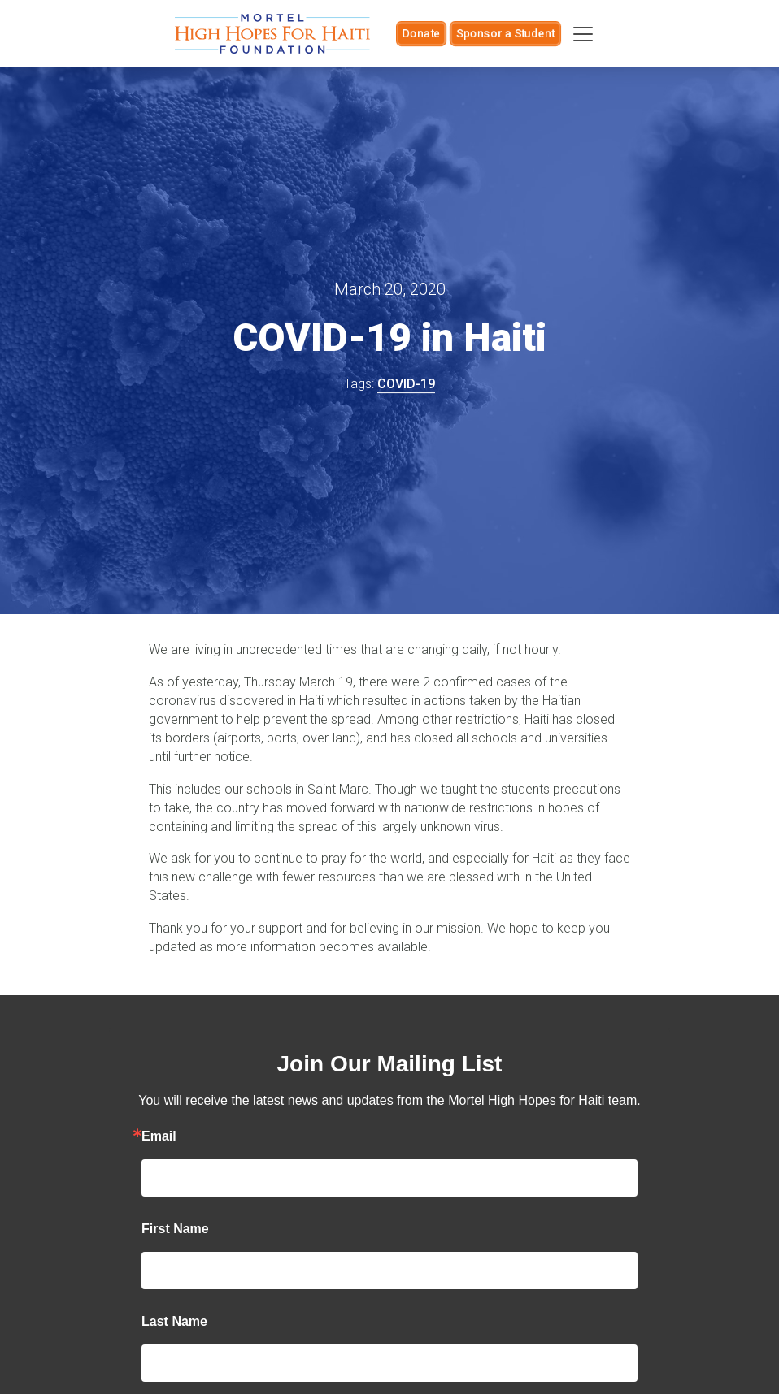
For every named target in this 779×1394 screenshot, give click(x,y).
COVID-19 (406, 384)
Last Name (174, 1321)
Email (158, 1136)
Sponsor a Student (505, 33)
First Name (175, 1229)
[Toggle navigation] (583, 34)
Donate (421, 33)
